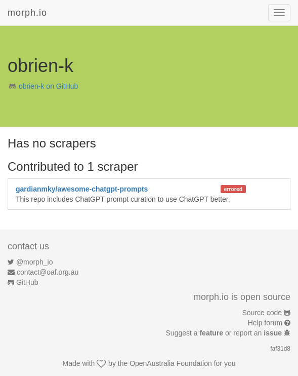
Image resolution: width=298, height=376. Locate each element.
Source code (262, 313)
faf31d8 (280, 348)
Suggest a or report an (225, 333)
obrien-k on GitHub (48, 86)
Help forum (265, 323)
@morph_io (34, 262)
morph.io (27, 13)
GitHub (27, 282)
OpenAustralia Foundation (171, 363)
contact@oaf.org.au (47, 272)
